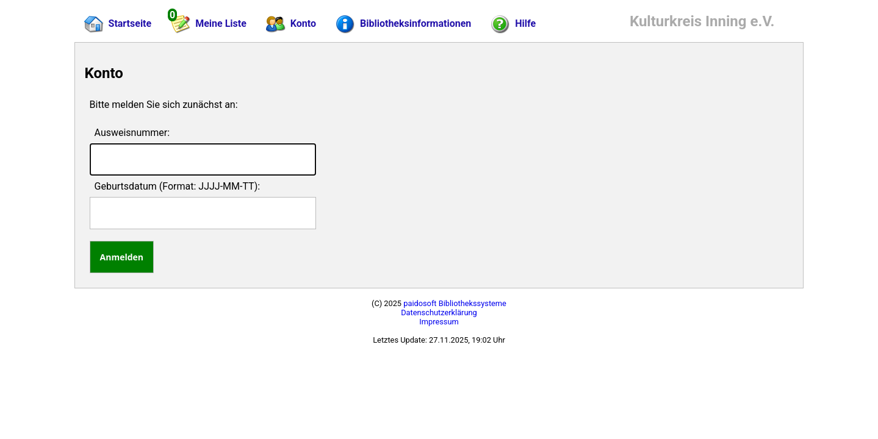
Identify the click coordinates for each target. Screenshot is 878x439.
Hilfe (513, 24)
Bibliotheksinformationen (403, 24)
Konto (291, 24)
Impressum (438, 321)
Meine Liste (208, 22)
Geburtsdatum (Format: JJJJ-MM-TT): (178, 186)
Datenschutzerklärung (439, 312)
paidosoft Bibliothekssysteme (454, 303)
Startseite (118, 24)
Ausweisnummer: (132, 132)
